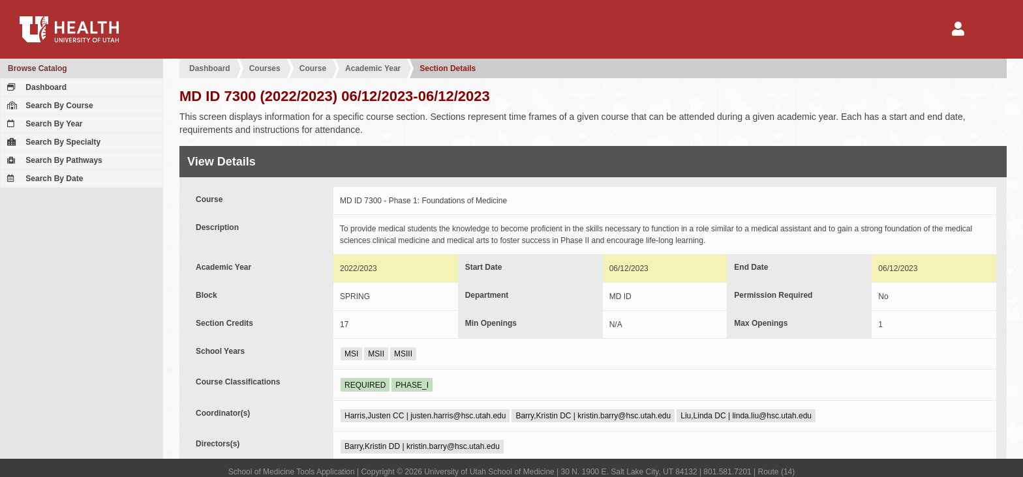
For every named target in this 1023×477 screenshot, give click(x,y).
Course (312, 68)
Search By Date (43, 178)
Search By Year (43, 123)
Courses (265, 68)
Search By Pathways (53, 160)
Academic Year (373, 68)
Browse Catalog (37, 68)
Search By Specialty (52, 142)
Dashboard (35, 87)
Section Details (448, 68)
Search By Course (48, 105)
